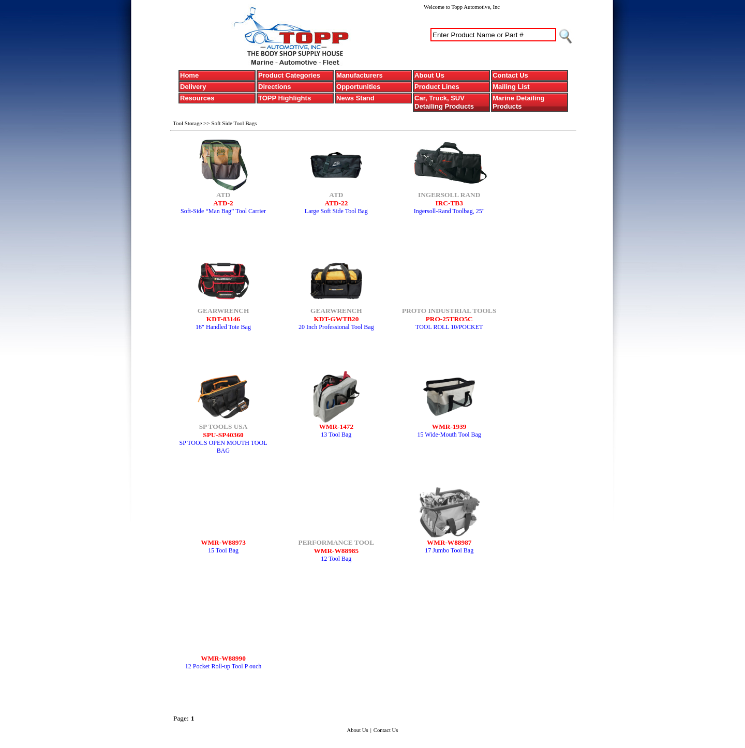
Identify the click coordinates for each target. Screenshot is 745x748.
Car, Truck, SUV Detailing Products (444, 102)
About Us (429, 75)
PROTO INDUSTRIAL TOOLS (449, 311)
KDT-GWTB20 (336, 319)
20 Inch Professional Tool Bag (336, 327)
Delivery (193, 87)
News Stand (355, 98)
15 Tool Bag (223, 550)
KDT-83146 (223, 319)
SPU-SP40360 (223, 435)
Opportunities (358, 87)
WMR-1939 (449, 426)
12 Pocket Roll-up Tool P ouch (223, 666)
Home (189, 75)
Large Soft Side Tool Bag (336, 211)
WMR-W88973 (223, 542)
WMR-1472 (336, 426)
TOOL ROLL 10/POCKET (449, 327)
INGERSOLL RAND (449, 195)
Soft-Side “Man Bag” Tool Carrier (223, 211)
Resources (197, 98)
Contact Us (510, 75)
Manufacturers (359, 75)
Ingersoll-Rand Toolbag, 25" (449, 211)
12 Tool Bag (336, 558)
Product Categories (289, 75)
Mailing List (511, 87)
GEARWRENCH (223, 311)
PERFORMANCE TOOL (337, 542)
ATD (223, 195)
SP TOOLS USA (223, 426)
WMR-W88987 (449, 542)
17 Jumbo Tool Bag (449, 550)
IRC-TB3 (449, 203)
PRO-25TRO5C (449, 319)
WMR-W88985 (336, 551)
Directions (274, 87)
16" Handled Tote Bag (223, 327)
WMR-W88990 (223, 658)
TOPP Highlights (284, 98)
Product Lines (436, 87)
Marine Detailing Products (518, 102)
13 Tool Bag (336, 434)
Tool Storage (188, 123)
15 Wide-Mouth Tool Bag (449, 434)
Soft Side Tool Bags (234, 123)
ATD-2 (223, 203)
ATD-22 (336, 203)
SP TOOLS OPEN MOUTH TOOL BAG (223, 446)
